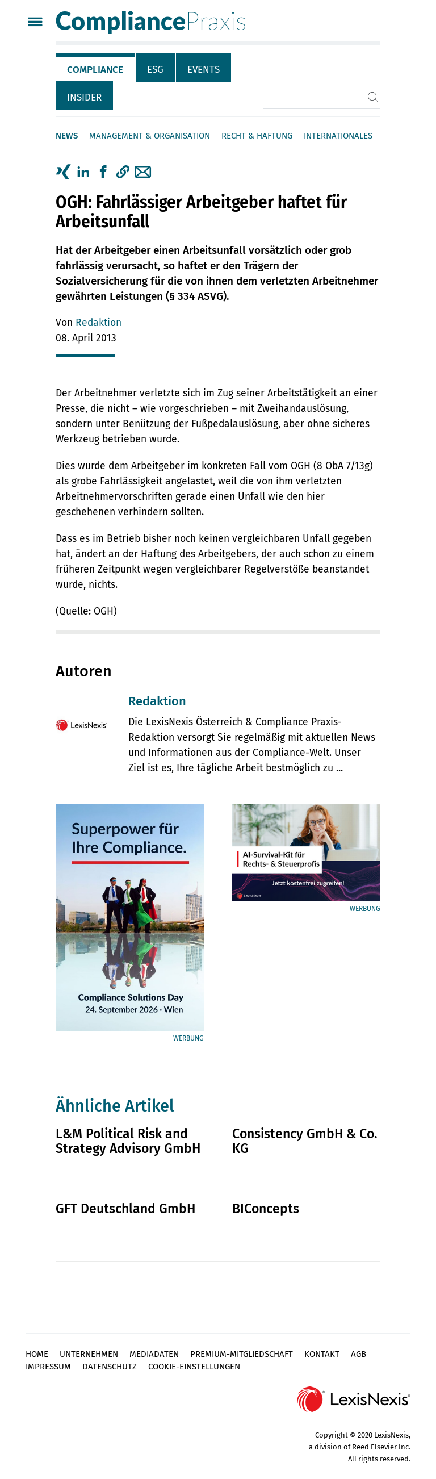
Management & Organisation (149, 136)
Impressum (48, 1366)
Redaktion (98, 323)
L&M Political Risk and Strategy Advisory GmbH (128, 1141)
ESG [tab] (155, 70)
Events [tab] (203, 70)
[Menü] (35, 23)
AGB (358, 1354)
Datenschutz (109, 1366)
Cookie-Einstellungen (194, 1366)
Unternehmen (89, 1354)
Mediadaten (154, 1354)
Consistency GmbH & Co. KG (305, 1141)
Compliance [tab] (95, 70)
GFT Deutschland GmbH (125, 1209)
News (67, 136)
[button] (123, 172)
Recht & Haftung (256, 136)
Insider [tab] (84, 97)
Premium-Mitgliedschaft (241, 1354)
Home (37, 1354)
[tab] (96, 67)
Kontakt (321, 1354)
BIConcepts (265, 1209)
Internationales (338, 136)
